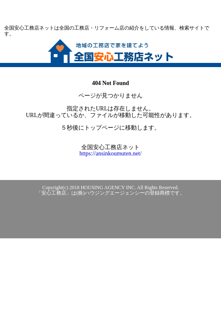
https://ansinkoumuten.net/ (111, 153)
